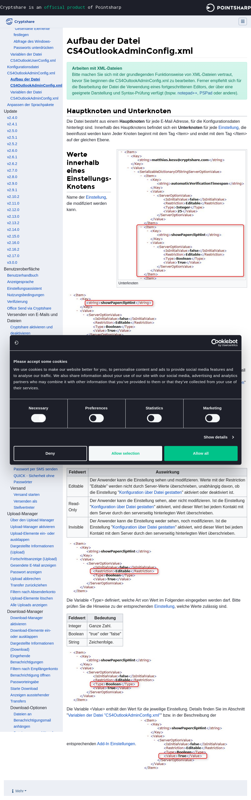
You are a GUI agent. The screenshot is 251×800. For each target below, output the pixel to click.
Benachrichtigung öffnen (30, 675)
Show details (216, 437)
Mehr (19, 791)
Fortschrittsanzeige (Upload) (33, 559)
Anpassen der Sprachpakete (30, 105)
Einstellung (228, 127)
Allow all (201, 453)
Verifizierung (17, 302)
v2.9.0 (12, 183)
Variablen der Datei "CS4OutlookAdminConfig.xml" (114, 715)
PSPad (206, 93)
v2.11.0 (13, 203)
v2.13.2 (13, 223)
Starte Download (24, 689)
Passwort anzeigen (26, 572)
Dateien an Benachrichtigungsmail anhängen (32, 720)
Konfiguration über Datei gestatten (150, 492)
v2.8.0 (12, 177)
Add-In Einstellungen (116, 744)
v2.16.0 (13, 243)
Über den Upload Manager (32, 520)
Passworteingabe (24, 682)
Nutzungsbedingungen (25, 295)
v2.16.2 (13, 249)
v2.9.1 (12, 190)
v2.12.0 (13, 210)
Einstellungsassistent (24, 288)
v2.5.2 (12, 144)
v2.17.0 (13, 256)
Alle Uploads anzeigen (28, 605)
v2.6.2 (12, 164)
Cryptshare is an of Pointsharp (60, 7)
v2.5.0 (12, 131)
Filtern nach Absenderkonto (32, 592)
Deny (50, 453)
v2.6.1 (12, 157)
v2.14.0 (13, 229)
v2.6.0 (12, 150)
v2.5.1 (12, 137)
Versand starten (27, 495)
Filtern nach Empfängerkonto (34, 669)
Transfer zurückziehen (28, 585)
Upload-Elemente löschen (31, 598)
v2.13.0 (13, 216)
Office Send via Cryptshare (29, 308)
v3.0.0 (12, 262)
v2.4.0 (12, 118)
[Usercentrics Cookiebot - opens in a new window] (215, 343)
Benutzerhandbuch (22, 275)
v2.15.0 (13, 236)
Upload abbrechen (25, 579)
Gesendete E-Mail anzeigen (33, 565)
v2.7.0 (12, 170)
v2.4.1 (12, 124)
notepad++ (187, 93)
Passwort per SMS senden (35, 469)
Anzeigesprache (20, 282)
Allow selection (125, 453)
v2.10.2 (13, 197)
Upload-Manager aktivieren (32, 527)
